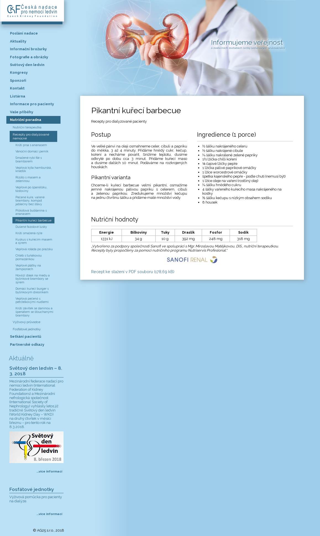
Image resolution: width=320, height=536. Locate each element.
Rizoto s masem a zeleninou (28, 179)
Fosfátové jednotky (27, 329)
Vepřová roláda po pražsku (34, 249)
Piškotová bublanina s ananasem (31, 212)
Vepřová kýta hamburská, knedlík (33, 169)
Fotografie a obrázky (29, 57)
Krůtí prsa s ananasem (31, 145)
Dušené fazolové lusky (31, 226)
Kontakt (17, 88)
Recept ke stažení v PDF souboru (132, 271)
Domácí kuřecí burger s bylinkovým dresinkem (32, 290)
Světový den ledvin (27, 65)
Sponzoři (18, 80)
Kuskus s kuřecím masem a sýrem (33, 241)
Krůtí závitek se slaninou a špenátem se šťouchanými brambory (34, 312)
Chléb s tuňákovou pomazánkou (28, 257)
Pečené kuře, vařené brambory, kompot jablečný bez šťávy (29, 201)
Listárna (17, 96)
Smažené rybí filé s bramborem (28, 159)
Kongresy (19, 72)
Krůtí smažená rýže (28, 233)
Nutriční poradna (25, 120)
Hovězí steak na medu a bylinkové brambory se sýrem (32, 279)
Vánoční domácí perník (31, 151)
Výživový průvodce (26, 322)
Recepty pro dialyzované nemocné (31, 136)
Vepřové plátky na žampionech (28, 267)
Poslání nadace (24, 33)
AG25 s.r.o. (45, 530)
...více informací (49, 471)
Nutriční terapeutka (27, 127)
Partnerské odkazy (27, 344)
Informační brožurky (28, 49)
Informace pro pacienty (32, 104)
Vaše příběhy (21, 112)
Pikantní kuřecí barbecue (33, 220)
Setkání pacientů (25, 336)
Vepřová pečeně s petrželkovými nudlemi (32, 300)
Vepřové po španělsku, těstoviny (31, 189)
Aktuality (18, 41)
